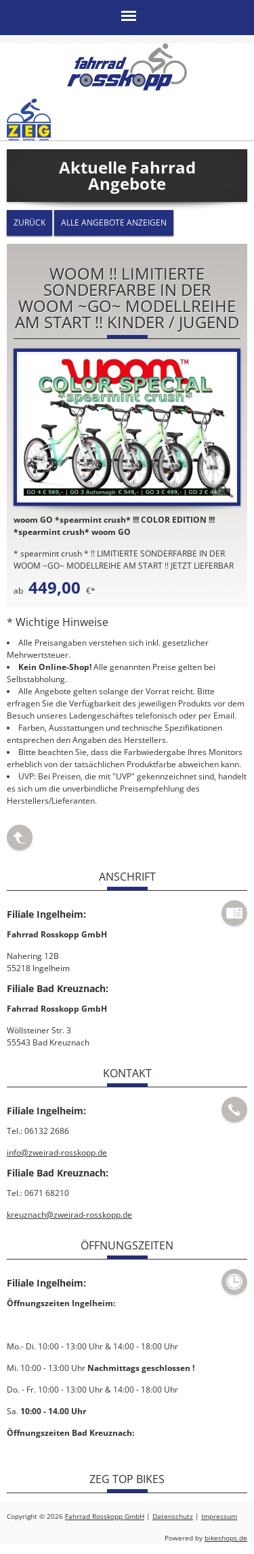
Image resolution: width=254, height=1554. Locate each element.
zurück (29, 222)
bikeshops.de (226, 1537)
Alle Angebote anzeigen (114, 222)
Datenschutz (172, 1515)
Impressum (219, 1515)
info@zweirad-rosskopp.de (57, 1152)
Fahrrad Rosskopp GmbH (104, 1515)
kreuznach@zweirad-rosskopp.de (69, 1214)
